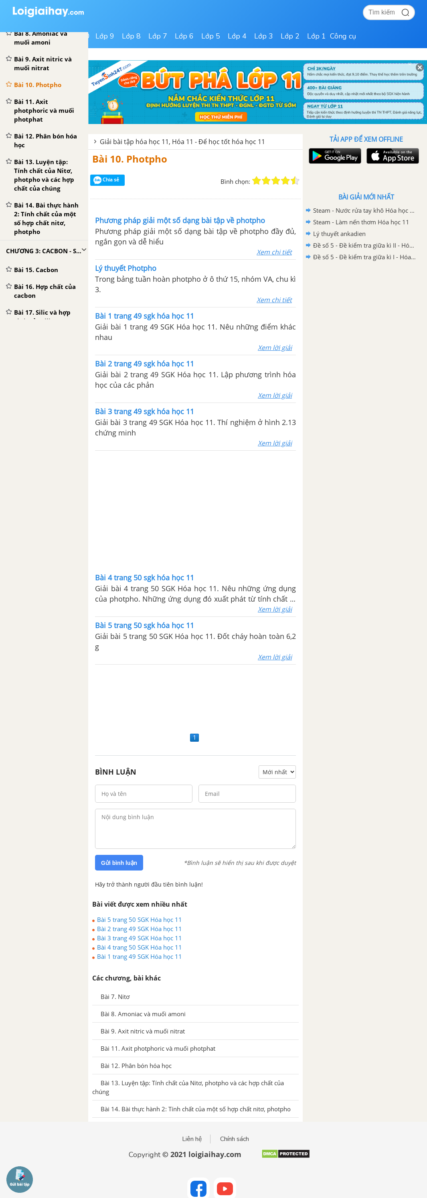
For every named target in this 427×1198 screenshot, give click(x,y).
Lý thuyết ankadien (339, 234)
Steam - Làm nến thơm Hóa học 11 (361, 222)
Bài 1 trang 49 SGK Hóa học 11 (139, 956)
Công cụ (343, 36)
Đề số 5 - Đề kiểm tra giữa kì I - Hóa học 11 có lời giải (365, 257)
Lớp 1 (316, 36)
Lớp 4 (237, 36)
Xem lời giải (275, 347)
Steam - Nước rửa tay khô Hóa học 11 (365, 210)
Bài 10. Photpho (129, 158)
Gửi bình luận (119, 863)
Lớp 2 (290, 36)
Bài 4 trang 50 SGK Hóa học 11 (139, 947)
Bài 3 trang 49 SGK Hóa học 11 (139, 938)
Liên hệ (192, 1139)
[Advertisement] (195, 697)
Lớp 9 (104, 36)
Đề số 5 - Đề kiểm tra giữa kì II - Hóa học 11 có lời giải (365, 245)
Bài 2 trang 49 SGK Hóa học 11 (139, 929)
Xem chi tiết (274, 252)
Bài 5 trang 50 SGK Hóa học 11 (139, 919)
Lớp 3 (263, 36)
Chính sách (234, 1139)
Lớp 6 (184, 36)
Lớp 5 (210, 36)
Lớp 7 (157, 36)
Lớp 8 (131, 36)
